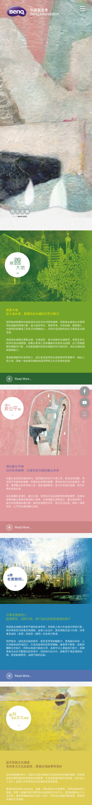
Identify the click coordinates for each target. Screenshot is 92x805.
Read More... (23, 379)
